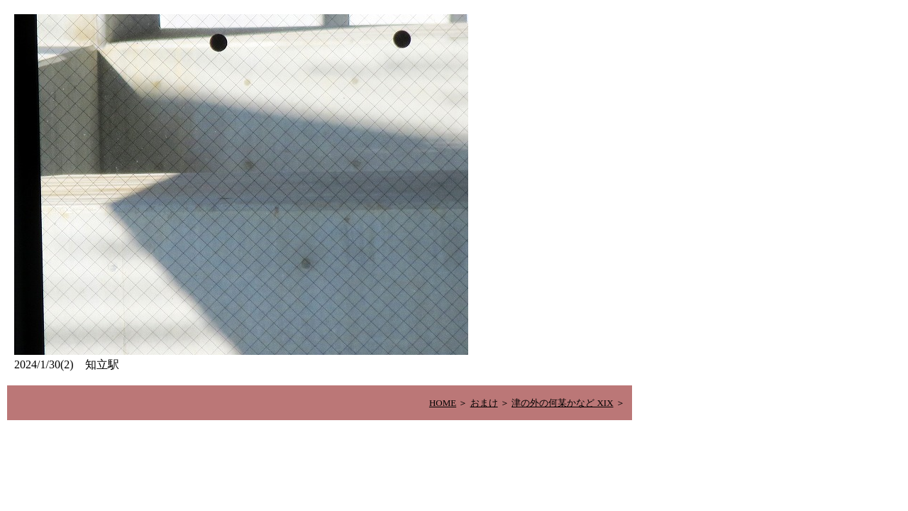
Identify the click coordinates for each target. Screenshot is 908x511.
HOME (442, 402)
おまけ (484, 402)
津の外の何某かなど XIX (562, 402)
